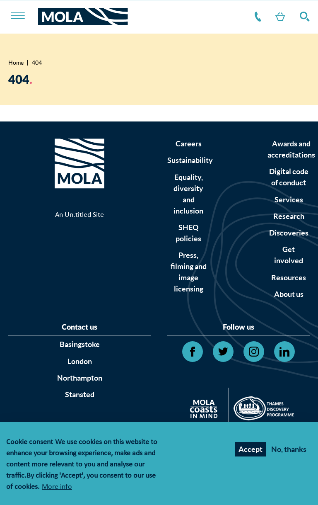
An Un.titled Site (79, 215)
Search (303, 17)
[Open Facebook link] (192, 351)
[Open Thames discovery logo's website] (261, 410)
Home (16, 62)
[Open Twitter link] (223, 351)
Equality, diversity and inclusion (188, 194)
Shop (278, 16)
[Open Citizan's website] (206, 410)
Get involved (288, 255)
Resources (288, 277)
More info (57, 488)
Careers (189, 143)
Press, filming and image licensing (189, 272)
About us (289, 294)
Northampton (79, 378)
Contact (256, 17)
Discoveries (288, 232)
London (79, 361)
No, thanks (288, 450)
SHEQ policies (188, 233)
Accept (250, 450)
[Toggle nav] (23, 16)
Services (289, 199)
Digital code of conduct (288, 177)
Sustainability (190, 160)
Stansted (79, 394)
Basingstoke (80, 344)
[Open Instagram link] (253, 351)
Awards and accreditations (291, 149)
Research (288, 216)
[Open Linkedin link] (284, 351)
